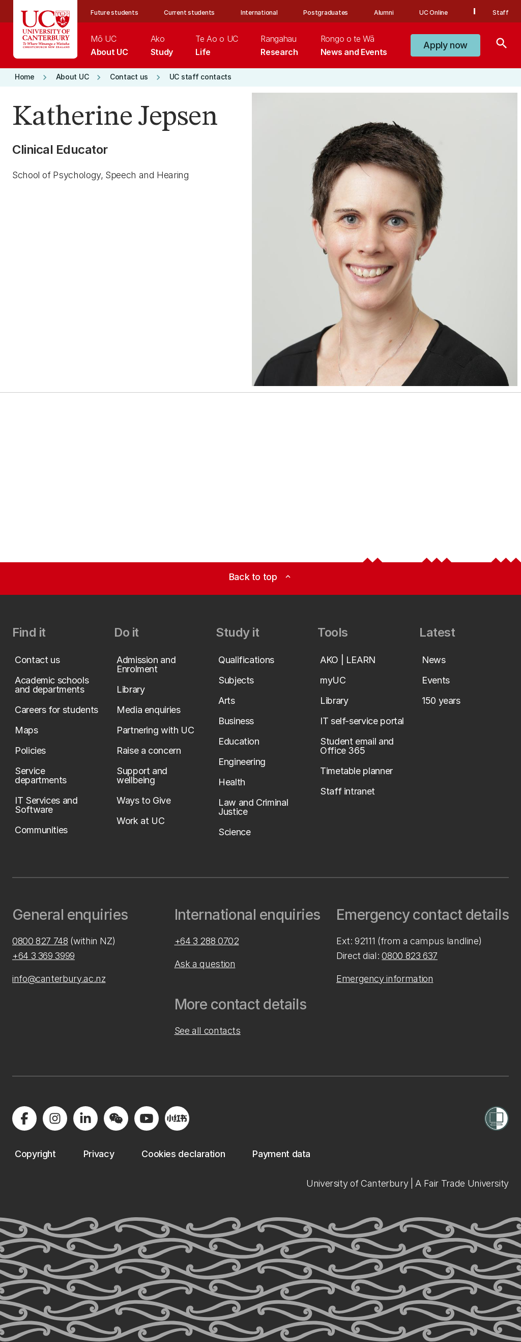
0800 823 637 (410, 955)
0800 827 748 (40, 941)
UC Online (433, 12)
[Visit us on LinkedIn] (85, 1118)
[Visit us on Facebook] (24, 1118)
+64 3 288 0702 (207, 941)
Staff (501, 12)
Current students (189, 12)
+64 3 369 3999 (43, 955)
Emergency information (384, 978)
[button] (445, 45)
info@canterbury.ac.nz (58, 978)
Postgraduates (325, 12)
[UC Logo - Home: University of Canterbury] (45, 29)
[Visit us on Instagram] (55, 1118)
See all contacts (208, 1030)
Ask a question (205, 963)
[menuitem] (109, 45)
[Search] (502, 45)
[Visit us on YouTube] (146, 1118)
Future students (114, 12)
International (259, 12)
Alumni (384, 12)
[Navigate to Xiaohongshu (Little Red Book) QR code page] (177, 1118)
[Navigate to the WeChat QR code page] (116, 1118)
